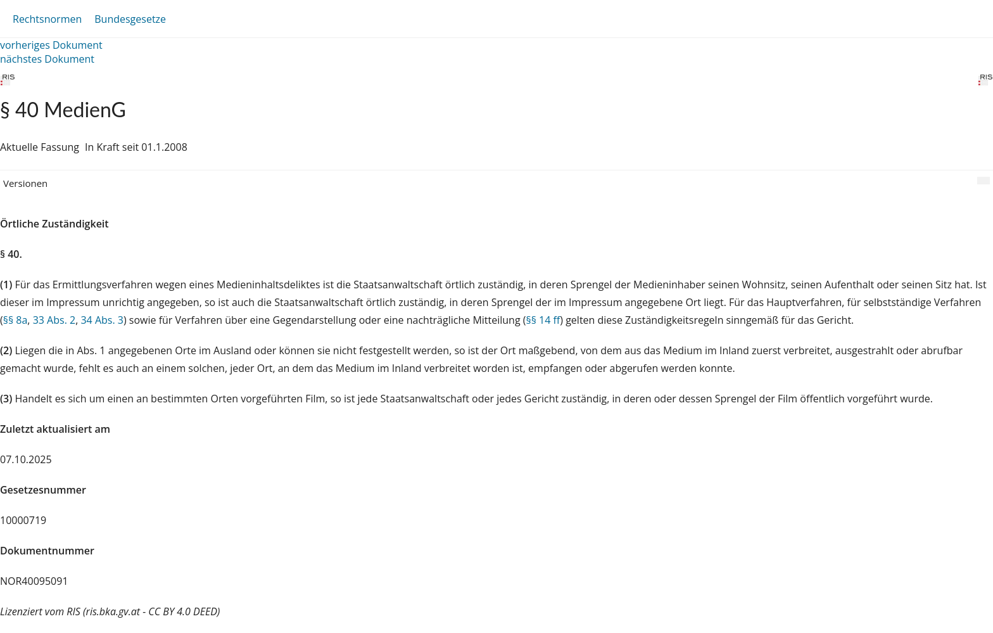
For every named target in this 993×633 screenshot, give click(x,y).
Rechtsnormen (47, 19)
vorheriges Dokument (51, 45)
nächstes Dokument (47, 59)
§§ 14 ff (543, 320)
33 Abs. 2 (54, 320)
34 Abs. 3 (101, 320)
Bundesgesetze (130, 19)
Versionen (25, 183)
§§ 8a (15, 320)
